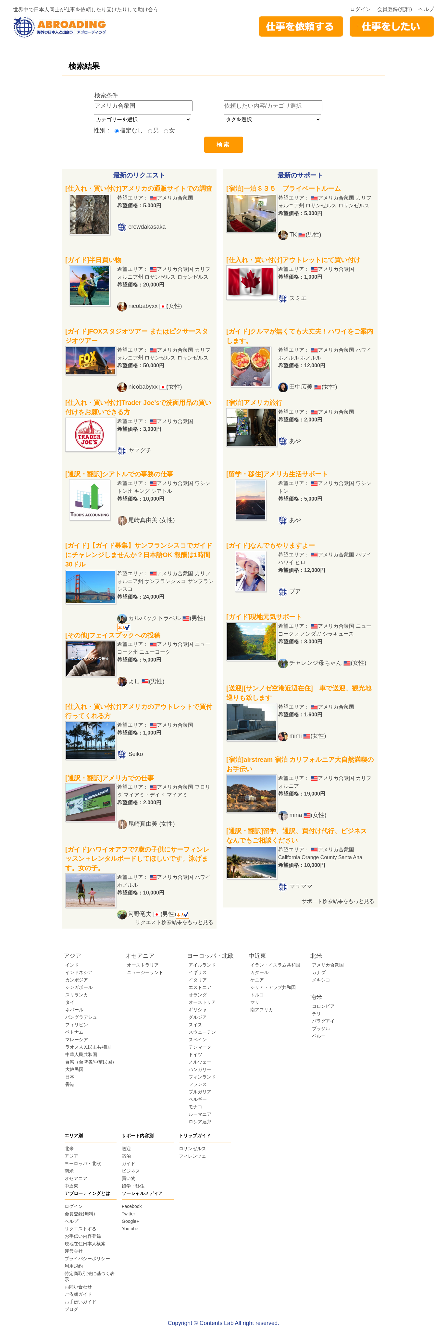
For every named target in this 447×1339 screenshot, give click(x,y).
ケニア (257, 979)
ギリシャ (198, 1009)
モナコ (195, 1106)
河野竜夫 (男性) (158, 914)
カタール (259, 972)
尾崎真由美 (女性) (151, 520)
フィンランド (202, 1076)
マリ (254, 1002)
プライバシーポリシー (87, 1258)
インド (72, 965)
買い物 (128, 1178)
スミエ (298, 298)
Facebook (132, 1206)
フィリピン (76, 1024)
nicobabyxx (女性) (155, 306)
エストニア (200, 987)
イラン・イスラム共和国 (275, 965)
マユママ (301, 886)
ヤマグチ (140, 450)
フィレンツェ (192, 1156)
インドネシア (79, 972)
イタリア (198, 979)
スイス (195, 1024)
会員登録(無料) (394, 9)
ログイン (360, 9)
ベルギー (198, 1099)
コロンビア (323, 1006)
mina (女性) (307, 815)
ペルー (319, 1036)
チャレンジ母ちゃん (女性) (327, 663)
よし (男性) (146, 681)
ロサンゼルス (192, 1148)
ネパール (74, 1009)
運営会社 (74, 1251)
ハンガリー (200, 1069)
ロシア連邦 (200, 1121)
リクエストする (80, 1228)
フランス (198, 1084)
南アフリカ (261, 1009)
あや (295, 441)
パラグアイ (323, 1021)
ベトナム (74, 1032)
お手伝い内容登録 (83, 1236)
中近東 (71, 1185)
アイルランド (202, 965)
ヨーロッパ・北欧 (83, 1163)
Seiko (135, 754)
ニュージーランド (145, 972)
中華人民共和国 (81, 1054)
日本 (69, 1076)
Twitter (128, 1213)
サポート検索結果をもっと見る (338, 901)
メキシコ (321, 979)
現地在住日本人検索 (85, 1243)
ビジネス (131, 1171)
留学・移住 (133, 1185)
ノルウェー (200, 1062)
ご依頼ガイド (78, 1294)
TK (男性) (305, 234)
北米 (69, 1148)
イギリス (198, 972)
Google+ (130, 1221)
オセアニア (76, 1178)
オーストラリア (143, 965)
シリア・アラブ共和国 (273, 987)
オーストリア (202, 1002)
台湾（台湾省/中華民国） (91, 1062)
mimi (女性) (307, 736)
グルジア (198, 1017)
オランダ (198, 994)
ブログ (71, 1309)
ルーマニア (200, 1114)
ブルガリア (200, 1091)
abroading (59, 27)
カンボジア (76, 979)
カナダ (319, 972)
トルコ (257, 994)
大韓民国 (74, 1069)
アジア (71, 1156)
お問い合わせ (78, 1286)
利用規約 (74, 1266)
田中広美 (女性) (313, 386)
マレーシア (76, 1039)
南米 (69, 1171)
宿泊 (126, 1156)
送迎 (126, 1148)
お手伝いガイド (80, 1301)
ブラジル (321, 1028)
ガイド (128, 1163)
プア (295, 591)
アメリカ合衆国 (328, 965)
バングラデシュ (81, 1017)
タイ (69, 1002)
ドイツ (195, 1054)
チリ (316, 1013)
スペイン (198, 1039)
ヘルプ (426, 9)
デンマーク (200, 1047)
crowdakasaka (147, 227)
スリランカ (76, 994)
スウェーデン (202, 1032)
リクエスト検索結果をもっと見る (174, 922)
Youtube (130, 1228)
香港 (69, 1084)
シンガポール (79, 987)
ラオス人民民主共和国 (88, 1047)
